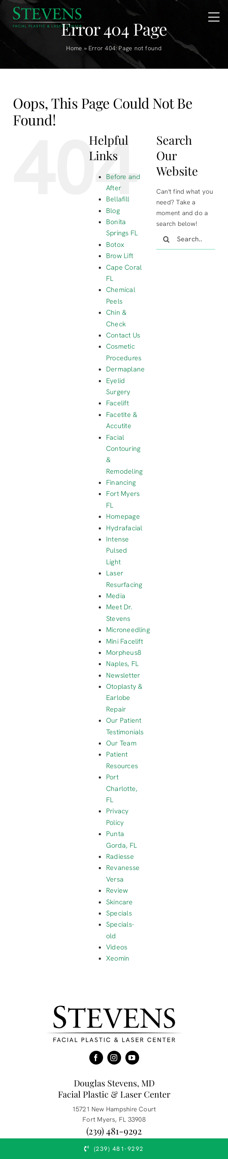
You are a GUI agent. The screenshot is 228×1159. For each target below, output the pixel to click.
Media (115, 595)
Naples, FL (122, 663)
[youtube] (132, 1058)
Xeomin (117, 958)
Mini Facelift (124, 641)
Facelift (117, 403)
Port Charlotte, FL (121, 788)
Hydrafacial (124, 527)
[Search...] (185, 239)
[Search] (166, 239)
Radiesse (120, 856)
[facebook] (96, 1058)
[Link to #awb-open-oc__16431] (213, 17)
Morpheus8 (123, 652)
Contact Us (123, 335)
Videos (116, 947)
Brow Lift (119, 255)
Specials (119, 913)
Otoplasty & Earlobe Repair (124, 698)
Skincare (119, 902)
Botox (115, 244)
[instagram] (114, 1058)
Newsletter (123, 675)
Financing (121, 482)
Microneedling (128, 629)
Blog (113, 210)
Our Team (121, 743)
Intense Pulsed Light (117, 550)
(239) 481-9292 (114, 1131)
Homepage (123, 516)
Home (74, 48)
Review (117, 890)
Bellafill (117, 199)
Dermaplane (125, 369)
